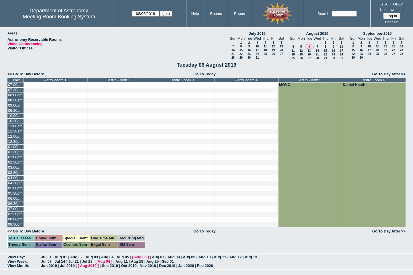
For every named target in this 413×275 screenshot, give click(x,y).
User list (391, 22)
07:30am (15, 90)
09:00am (15, 105)
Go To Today (204, 74)
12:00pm (15, 136)
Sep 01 (168, 261)
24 (257, 53)
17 (257, 50)
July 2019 (257, 33)
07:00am (15, 84)
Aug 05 (122, 257)
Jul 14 (59, 261)
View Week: (17, 261)
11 (265, 46)
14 (233, 50)
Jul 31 (46, 257)
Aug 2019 (88, 266)
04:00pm (15, 178)
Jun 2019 (49, 266)
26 (273, 53)
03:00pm (15, 167)
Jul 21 (73, 261)
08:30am (15, 100)
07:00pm (15, 209)
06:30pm (15, 203)
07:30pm (15, 214)
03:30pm (15, 172)
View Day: (16, 257)
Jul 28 (87, 261)
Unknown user (392, 9)
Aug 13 (251, 257)
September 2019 (377, 33)
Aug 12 (235, 257)
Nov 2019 (148, 266)
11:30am (15, 131)
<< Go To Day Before (25, 74)
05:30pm (15, 193)
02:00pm (15, 157)
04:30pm (15, 183)
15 (241, 50)
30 (249, 57)
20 (281, 50)
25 (265, 53)
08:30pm (15, 224)
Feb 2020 (205, 266)
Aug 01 (60, 257)
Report (239, 13)
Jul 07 (46, 261)
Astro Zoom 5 (310, 80)
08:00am (15, 95)
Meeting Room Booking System (59, 17)
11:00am (15, 126)
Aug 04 (107, 257)
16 (249, 50)
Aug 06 (140, 257)
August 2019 (317, 33)
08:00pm (15, 219)
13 (281, 46)
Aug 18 (137, 261)
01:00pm (15, 147)
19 (273, 50)
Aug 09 (189, 257)
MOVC (284, 84)
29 (241, 57)
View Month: (18, 266)
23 (249, 53)
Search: (323, 13)
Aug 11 (220, 257)
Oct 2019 (129, 266)
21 (233, 53)
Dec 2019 (167, 266)
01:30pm (15, 152)
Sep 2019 (110, 266)
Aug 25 (152, 261)
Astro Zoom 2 (119, 80)
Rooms (216, 13)
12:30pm (15, 141)
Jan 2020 (186, 266)
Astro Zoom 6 (374, 80)
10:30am (15, 121)
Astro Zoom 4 (246, 80)
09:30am (15, 110)
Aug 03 (91, 257)
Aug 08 (173, 257)
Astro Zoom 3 (183, 80)
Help (195, 13)
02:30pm (15, 162)
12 (273, 46)
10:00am (15, 116)
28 (233, 57)
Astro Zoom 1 (55, 80)
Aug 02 (76, 257)
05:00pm (15, 188)
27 (281, 53)
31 (257, 57)
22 (241, 53)
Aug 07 (158, 257)
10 (257, 46)
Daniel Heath (354, 84)
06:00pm (15, 198)
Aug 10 (204, 257)
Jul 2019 (67, 266)
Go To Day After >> (389, 74)
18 (265, 50)
